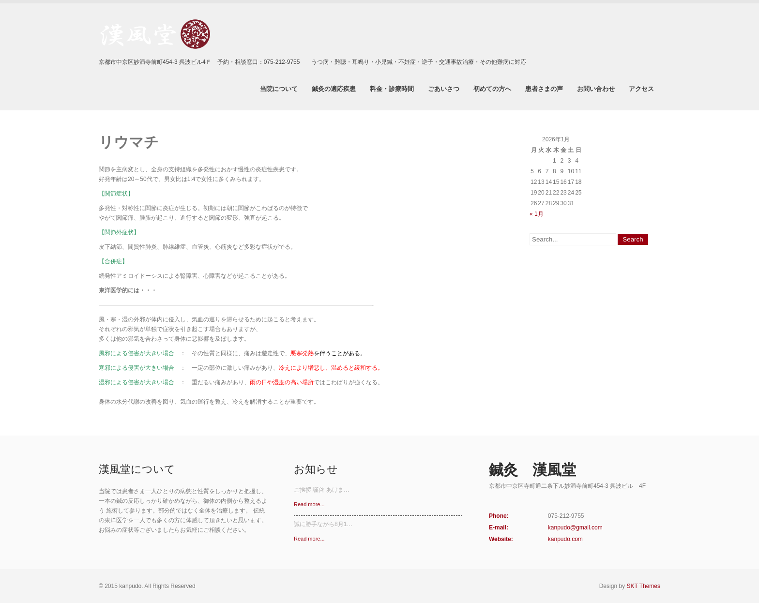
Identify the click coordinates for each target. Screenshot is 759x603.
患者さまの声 (544, 88)
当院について (279, 88)
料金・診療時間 (392, 88)
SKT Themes (643, 586)
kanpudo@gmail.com (575, 527)
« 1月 (537, 214)
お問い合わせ (596, 88)
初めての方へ (492, 88)
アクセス (641, 88)
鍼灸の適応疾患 (334, 88)
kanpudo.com (565, 539)
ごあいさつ (443, 88)
